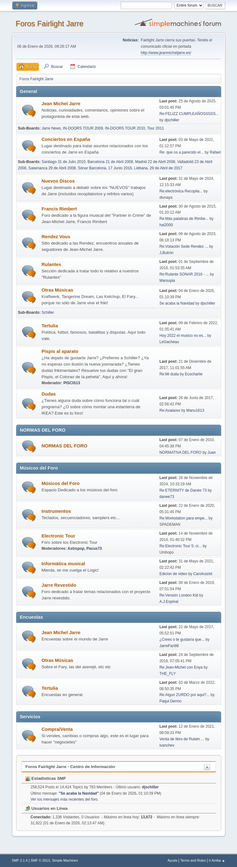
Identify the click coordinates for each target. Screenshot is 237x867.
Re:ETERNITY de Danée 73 (183, 490)
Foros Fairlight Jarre (50, 23)
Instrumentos (56, 511)
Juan (212, 452)
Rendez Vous (56, 236)
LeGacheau (169, 342)
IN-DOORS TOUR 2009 (83, 128)
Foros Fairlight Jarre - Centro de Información (70, 766)
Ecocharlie (194, 374)
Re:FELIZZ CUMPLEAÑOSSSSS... (189, 114)
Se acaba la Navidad (176, 303)
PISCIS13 (72, 383)
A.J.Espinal (168, 601)
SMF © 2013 (40, 860)
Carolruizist (202, 574)
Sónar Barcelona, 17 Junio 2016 (105, 168)
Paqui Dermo (170, 701)
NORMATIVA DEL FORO (180, 452)
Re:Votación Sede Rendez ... (183, 246)
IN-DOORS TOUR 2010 (125, 128)
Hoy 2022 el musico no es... (182, 335)
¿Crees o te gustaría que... (181, 639)
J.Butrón (166, 253)
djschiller (171, 120)
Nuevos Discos (58, 181)
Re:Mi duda (169, 374)
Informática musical (63, 563)
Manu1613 (195, 410)
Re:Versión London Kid (178, 595)
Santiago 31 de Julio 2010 (64, 162)
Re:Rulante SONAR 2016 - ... (184, 274)
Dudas (49, 394)
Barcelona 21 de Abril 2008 (110, 162)
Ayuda (172, 860)
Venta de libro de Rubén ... (181, 739)
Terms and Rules (193, 860)
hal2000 (166, 225)
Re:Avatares (169, 410)
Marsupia (167, 280)
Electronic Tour (58, 535)
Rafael (215, 152)
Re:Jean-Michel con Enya (181, 667)
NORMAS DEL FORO (65, 445)
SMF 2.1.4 (20, 860)
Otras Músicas (57, 290)
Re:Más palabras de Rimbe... (183, 218)
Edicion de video (173, 574)
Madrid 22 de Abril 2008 (155, 162)
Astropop (76, 548)
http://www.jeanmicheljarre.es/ (166, 53)
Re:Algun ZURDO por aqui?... (184, 695)
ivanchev (166, 745)
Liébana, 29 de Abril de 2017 (158, 168)
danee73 (166, 496)
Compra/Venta (57, 729)
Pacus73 (94, 548)
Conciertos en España (66, 139)
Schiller (48, 312)
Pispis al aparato (60, 351)
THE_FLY (167, 673)
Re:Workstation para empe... (183, 518)
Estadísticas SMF (45, 778)
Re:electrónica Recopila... (181, 191)
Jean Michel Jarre (61, 103)
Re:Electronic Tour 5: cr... (180, 546)
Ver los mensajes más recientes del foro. (65, 799)
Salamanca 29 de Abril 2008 (52, 168)
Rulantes (51, 264)
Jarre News (51, 128)
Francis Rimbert (59, 208)
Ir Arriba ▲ (217, 860)
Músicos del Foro (61, 483)
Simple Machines (65, 860)
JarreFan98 (169, 646)
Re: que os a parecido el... (181, 152)
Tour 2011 (155, 128)
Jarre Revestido (59, 585)
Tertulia (50, 325)
